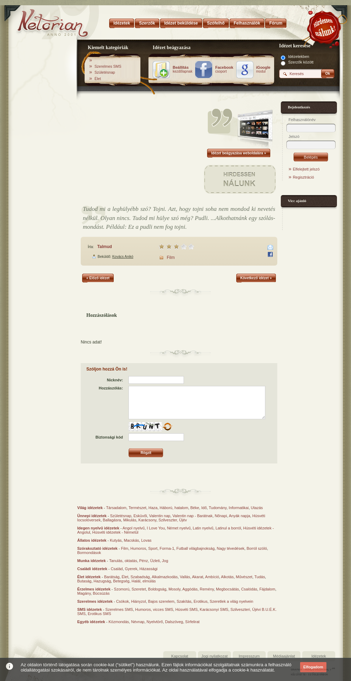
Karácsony (147, 520)
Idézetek (318, 656)
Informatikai (239, 508)
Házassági (148, 569)
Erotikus (200, 601)
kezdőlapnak (182, 69)
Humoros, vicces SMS (154, 609)
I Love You (156, 528)
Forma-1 (167, 548)
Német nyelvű (179, 528)
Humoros (138, 548)
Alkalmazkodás (165, 577)
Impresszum (249, 656)
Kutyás (116, 540)
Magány (84, 593)
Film (171, 257)
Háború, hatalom (174, 508)
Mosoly (174, 589)
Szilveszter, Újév (173, 520)
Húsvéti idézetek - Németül (115, 532)
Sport (152, 548)
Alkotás (227, 577)
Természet (137, 508)
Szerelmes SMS (107, 66)
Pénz (143, 561)
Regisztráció (303, 177)
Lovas (146, 540)
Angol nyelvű (133, 528)
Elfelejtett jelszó (306, 169)
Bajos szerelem (161, 601)
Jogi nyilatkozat (214, 656)
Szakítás (184, 601)
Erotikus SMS (99, 614)
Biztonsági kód (109, 437)
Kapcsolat (179, 656)
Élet (97, 78)
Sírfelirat (192, 622)
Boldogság (157, 589)
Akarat (197, 577)
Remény (207, 589)
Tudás (259, 577)
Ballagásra (112, 520)
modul (263, 69)
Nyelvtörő (155, 622)
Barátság (111, 577)
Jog (165, 561)
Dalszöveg (174, 622)
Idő (203, 508)
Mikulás (129, 520)
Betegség (121, 581)
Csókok (122, 601)
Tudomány (218, 508)
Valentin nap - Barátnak (192, 516)
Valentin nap (159, 516)
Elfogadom (313, 667)
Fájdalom (267, 589)
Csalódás (249, 589)
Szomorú (122, 589)
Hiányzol (138, 601)
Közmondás (118, 622)
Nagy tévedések (230, 548)
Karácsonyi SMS (214, 609)
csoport (224, 69)
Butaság (84, 581)
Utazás (257, 508)
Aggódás (189, 589)
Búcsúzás (101, 593)
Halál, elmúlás (144, 581)
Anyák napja (239, 516)
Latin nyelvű (203, 528)
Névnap (137, 622)
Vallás (185, 577)
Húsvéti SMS (186, 609)
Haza (153, 508)
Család (116, 569)
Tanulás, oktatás (123, 561)
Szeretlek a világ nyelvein (231, 601)
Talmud (104, 246)
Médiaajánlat (284, 656)
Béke (194, 508)
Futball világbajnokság (195, 548)
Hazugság (102, 581)
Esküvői (140, 516)
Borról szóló (256, 548)
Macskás (131, 540)
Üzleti (155, 561)
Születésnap (104, 72)
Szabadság (140, 577)
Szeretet (139, 589)
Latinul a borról (228, 528)
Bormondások (89, 552)
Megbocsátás (227, 589)
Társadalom (116, 508)
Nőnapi (221, 516)
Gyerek (131, 569)
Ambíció (212, 577)
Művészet (244, 577)
